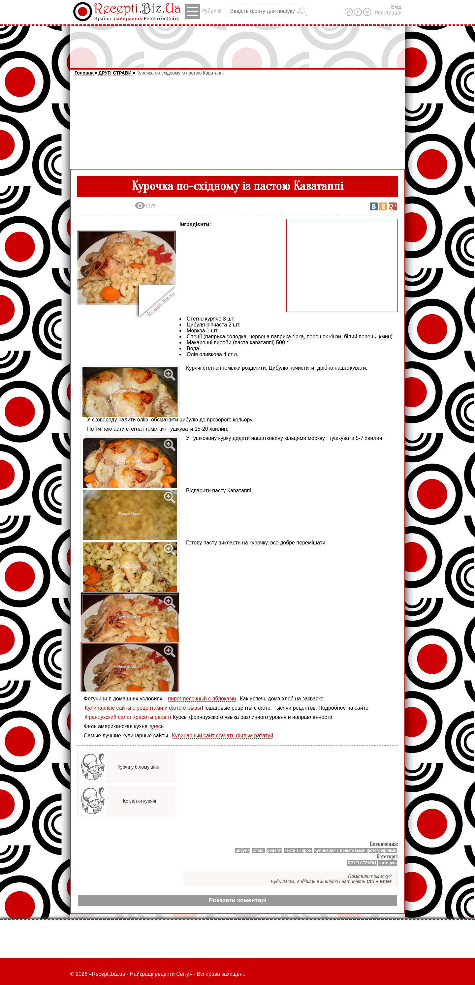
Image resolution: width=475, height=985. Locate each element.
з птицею (387, 863)
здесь (157, 726)
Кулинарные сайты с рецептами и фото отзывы (143, 708)
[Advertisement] (237, 44)
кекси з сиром (298, 850)
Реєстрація (387, 12)
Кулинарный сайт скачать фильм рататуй (222, 735)
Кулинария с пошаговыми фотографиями (355, 850)
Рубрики (203, 11)
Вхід (396, 7)
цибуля (243, 850)
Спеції (258, 850)
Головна (84, 73)
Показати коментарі (237, 900)
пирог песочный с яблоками (202, 698)
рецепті (274, 850)
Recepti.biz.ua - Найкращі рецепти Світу (140, 974)
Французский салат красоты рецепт (128, 717)
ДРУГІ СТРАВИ (114, 73)
